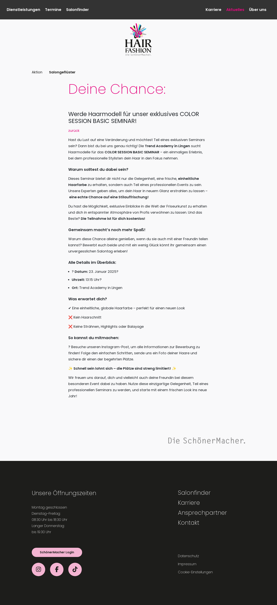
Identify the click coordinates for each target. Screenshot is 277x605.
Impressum (187, 564)
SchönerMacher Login (57, 552)
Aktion (37, 72)
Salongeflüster (62, 72)
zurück (73, 130)
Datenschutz (188, 556)
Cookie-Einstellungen (195, 572)
